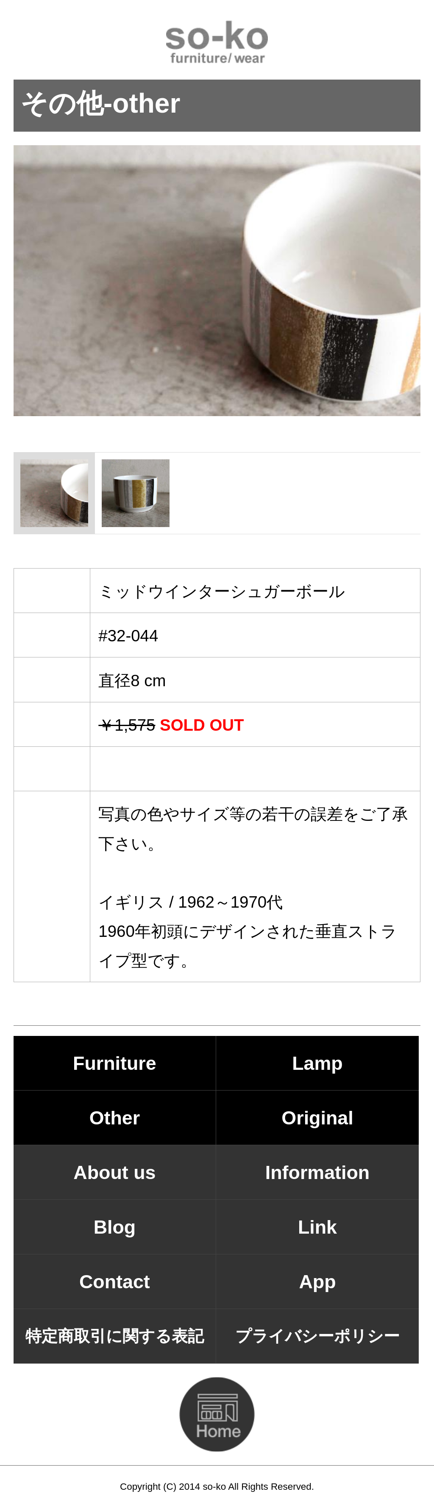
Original (317, 1117)
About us (114, 1172)
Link (317, 1226)
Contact (114, 1281)
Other (114, 1117)
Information (317, 1172)
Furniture (114, 1063)
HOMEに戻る (217, 1414)
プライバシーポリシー (317, 1336)
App (317, 1281)
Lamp (317, 1063)
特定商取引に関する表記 (114, 1336)
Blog (115, 1226)
